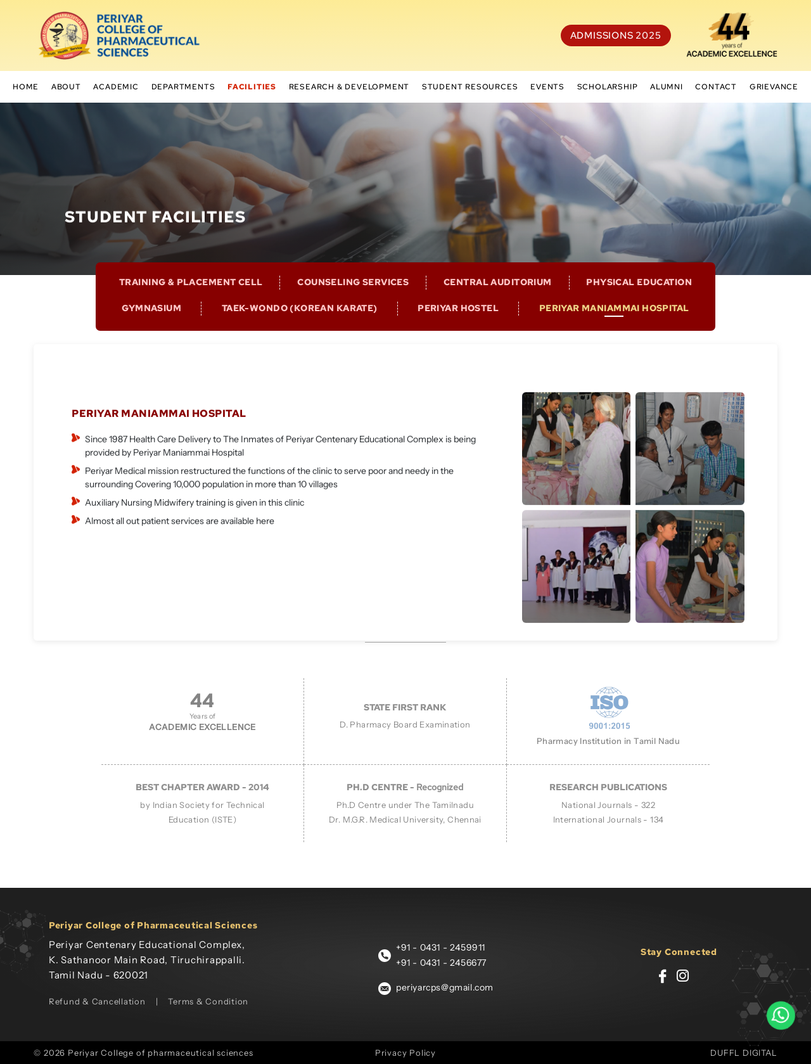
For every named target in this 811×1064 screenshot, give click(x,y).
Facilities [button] (251, 87)
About (66, 87)
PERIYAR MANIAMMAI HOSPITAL (614, 320)
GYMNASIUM (151, 320)
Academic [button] (115, 87)
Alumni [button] (666, 87)
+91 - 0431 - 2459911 (440, 947)
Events (547, 87)
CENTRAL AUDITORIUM (498, 294)
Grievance (774, 87)
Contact (716, 87)
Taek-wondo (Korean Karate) (300, 320)
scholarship (607, 87)
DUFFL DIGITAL (743, 1053)
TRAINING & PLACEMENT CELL (191, 294)
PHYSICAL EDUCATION (639, 294)
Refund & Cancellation (97, 1001)
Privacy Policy (405, 1053)
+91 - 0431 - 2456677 (441, 962)
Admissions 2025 (615, 35)
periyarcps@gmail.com (445, 987)
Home (26, 87)
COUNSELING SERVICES (353, 294)
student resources (470, 87)
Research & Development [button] (349, 87)
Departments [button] (183, 87)
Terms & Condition (208, 1001)
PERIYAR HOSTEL (458, 320)
